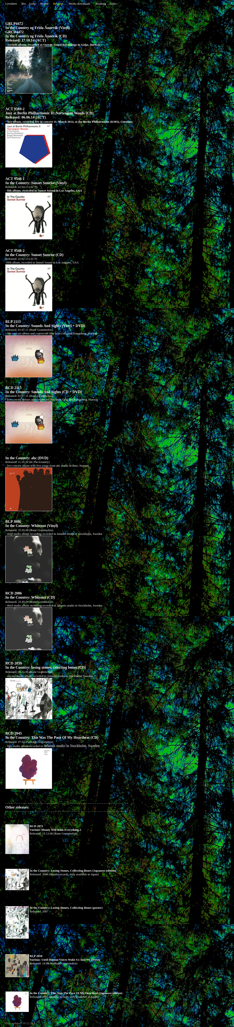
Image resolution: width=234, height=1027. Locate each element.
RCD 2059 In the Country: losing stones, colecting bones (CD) (45, 665)
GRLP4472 (14, 24)
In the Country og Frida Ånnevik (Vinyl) (37, 28)
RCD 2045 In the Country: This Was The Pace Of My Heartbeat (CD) (51, 735)
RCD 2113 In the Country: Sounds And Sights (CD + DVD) (43, 390)
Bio (24, 3)
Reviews (58, 3)
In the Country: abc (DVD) (26, 458)
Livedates (11, 3)
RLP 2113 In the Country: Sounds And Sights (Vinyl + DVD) (45, 324)
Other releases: (66, 809)
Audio (32, 3)
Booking (101, 3)
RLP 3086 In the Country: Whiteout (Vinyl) (31, 524)
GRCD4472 (14, 32)
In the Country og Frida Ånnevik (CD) (36, 36)
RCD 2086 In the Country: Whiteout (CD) (30, 595)
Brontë (44, 3)
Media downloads (79, 3)
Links (113, 3)
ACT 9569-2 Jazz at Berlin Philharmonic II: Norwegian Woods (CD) (49, 111)
